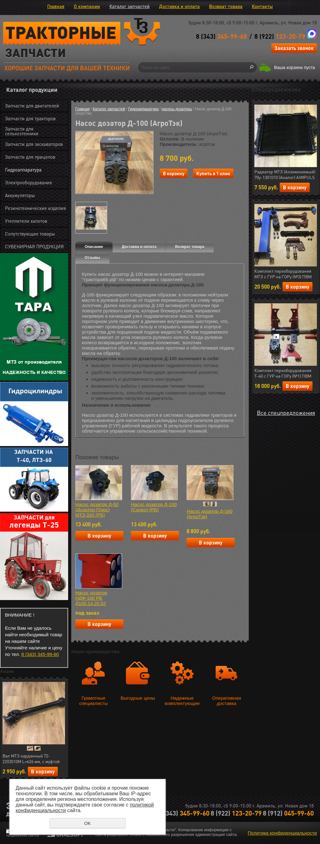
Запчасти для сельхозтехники (21, 131)
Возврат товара (225, 6)
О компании (87, 6)
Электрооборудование (28, 182)
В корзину (43, 771)
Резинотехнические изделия (35, 208)
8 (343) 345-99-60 (40, 654)
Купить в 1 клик (213, 173)
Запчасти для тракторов (30, 118)
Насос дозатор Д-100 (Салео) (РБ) (154, 507)
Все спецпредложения (286, 412)
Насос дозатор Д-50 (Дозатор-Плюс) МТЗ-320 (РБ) (96, 510)
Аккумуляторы (20, 195)
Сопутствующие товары (30, 234)
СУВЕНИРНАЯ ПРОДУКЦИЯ (34, 246)
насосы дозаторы (177, 109)
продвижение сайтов (22, 835)
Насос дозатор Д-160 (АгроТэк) (209, 514)
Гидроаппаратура (23, 169)
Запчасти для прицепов (30, 157)
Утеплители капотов (26, 221)
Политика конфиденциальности (282, 833)
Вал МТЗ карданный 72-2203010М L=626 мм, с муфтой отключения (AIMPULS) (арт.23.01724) (31, 759)
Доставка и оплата (179, 6)
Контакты (262, 6)
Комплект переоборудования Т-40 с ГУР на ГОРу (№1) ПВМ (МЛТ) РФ (282, 373)
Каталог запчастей (129, 6)
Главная (55, 6)
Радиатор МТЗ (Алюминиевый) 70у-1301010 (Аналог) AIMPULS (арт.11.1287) (284, 175)
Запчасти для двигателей (32, 105)
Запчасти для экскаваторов (34, 144)
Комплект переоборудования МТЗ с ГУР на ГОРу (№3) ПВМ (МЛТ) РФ (283, 274)
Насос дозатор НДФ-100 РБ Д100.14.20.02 (91, 598)
